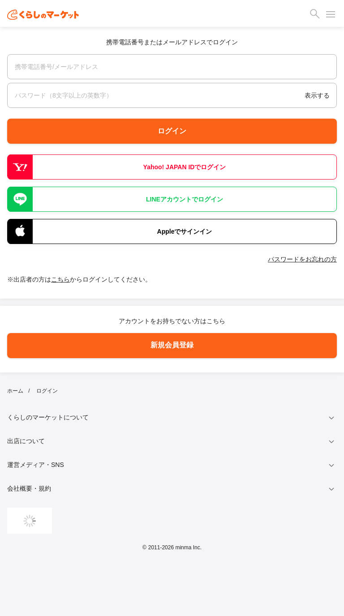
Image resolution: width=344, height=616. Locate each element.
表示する (317, 95)
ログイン (172, 131)
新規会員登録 (172, 345)
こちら (60, 279)
